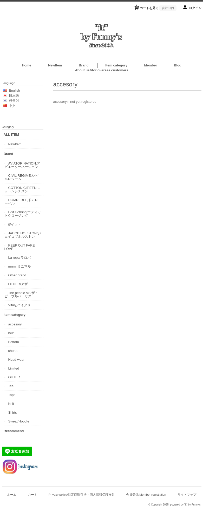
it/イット (14, 224)
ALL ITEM (11, 134)
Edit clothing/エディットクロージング (22, 213)
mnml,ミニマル (19, 266)
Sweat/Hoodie (18, 421)
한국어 (14, 101)
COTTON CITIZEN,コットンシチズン (22, 189)
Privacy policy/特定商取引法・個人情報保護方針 (82, 494)
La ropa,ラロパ (19, 258)
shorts (12, 351)
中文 (12, 106)
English (14, 90)
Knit (11, 404)
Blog (177, 65)
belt (11, 333)
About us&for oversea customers (101, 70)
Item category (116, 65)
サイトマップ (187, 494)
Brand (84, 65)
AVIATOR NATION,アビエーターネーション (22, 165)
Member (150, 65)
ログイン (195, 8)
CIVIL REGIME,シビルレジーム (21, 177)
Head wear (16, 359)
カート (32, 494)
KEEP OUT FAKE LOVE (19, 247)
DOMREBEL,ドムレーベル (21, 201)
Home (26, 65)
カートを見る (156, 6)
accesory (15, 324)
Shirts (12, 412)
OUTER (14, 377)
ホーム (11, 494)
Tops (11, 395)
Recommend (14, 431)
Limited (13, 368)
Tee (11, 386)
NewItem (55, 65)
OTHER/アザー (19, 284)
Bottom (13, 342)
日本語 (14, 96)
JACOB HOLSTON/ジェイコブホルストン (22, 234)
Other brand (17, 275)
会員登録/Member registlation (146, 494)
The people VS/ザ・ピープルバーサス (21, 294)
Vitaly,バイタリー (21, 305)
